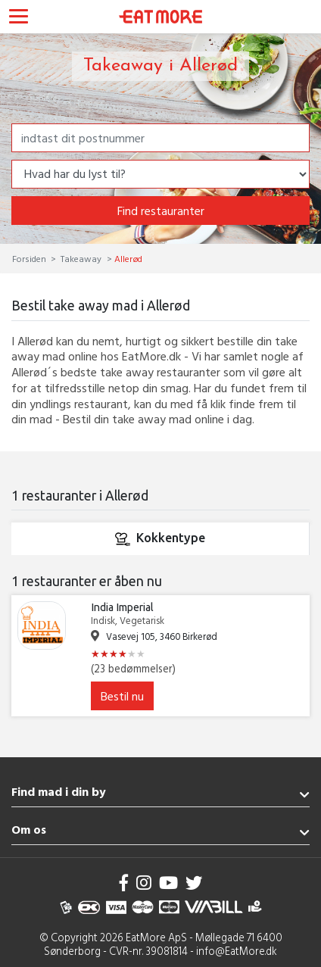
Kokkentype (159, 539)
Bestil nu (122, 696)
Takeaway (81, 258)
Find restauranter (160, 210)
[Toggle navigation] (18, 18)
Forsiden (30, 258)
